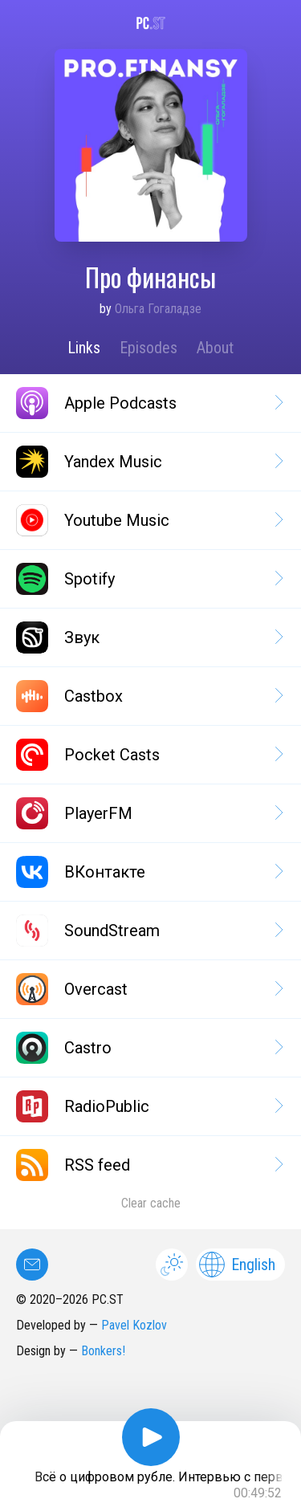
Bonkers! (103, 1350)
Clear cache (151, 1203)
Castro (148, 1047)
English (237, 1264)
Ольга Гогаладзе (158, 308)
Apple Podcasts (148, 403)
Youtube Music (148, 520)
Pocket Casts (148, 754)
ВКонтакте (148, 872)
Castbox (148, 696)
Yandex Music (148, 461)
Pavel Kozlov (134, 1325)
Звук (148, 637)
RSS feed (148, 1165)
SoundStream (148, 930)
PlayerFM (148, 813)
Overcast (148, 989)
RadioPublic (148, 1106)
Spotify (148, 579)
